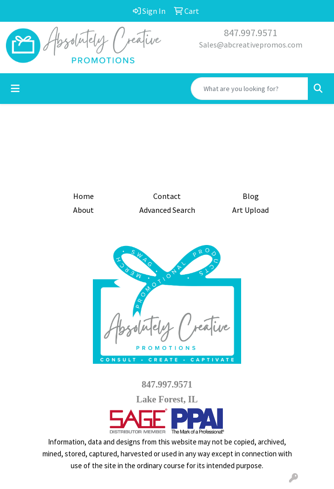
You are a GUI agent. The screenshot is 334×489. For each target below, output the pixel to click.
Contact (167, 196)
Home (83, 196)
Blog (251, 196)
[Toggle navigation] (15, 89)
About (83, 210)
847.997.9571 (250, 32)
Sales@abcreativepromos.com (250, 44)
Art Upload (250, 210)
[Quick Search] (249, 88)
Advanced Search (167, 210)
